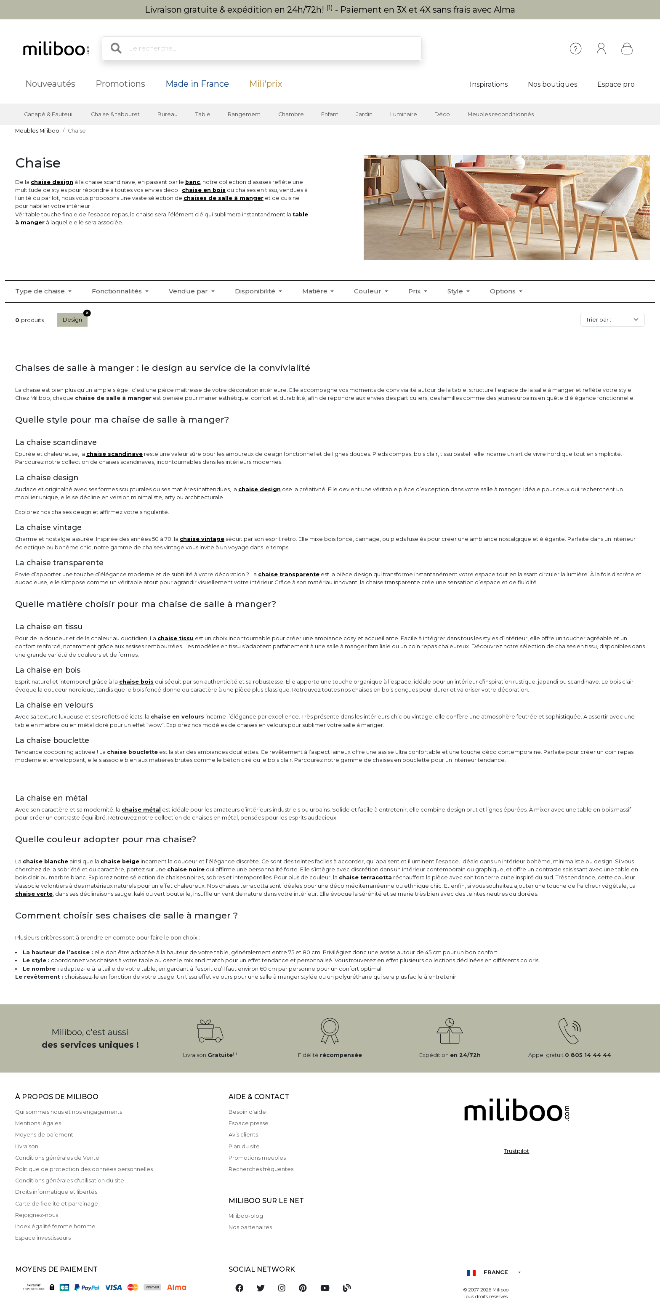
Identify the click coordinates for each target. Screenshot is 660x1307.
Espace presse (249, 1123)
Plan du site (244, 1146)
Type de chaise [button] (41, 291)
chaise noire (186, 869)
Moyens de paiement (44, 1134)
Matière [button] (315, 291)
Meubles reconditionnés (501, 114)
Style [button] (456, 291)
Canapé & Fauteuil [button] (49, 114)
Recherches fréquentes (261, 1169)
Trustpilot (516, 1151)
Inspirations (489, 84)
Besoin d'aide (247, 1112)
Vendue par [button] (189, 291)
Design (75, 318)
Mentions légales (38, 1123)
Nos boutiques (552, 84)
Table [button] (202, 114)
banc (192, 182)
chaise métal (141, 810)
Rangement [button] (244, 114)
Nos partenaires (250, 1227)
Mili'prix (265, 84)
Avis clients (243, 1134)
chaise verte (34, 894)
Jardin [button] (364, 114)
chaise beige (120, 861)
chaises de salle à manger (223, 198)
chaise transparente (288, 574)
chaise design (52, 182)
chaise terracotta (365, 877)
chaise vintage (202, 539)
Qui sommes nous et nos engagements (68, 1112)
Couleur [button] (368, 291)
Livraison (26, 1146)
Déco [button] (442, 114)
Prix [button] (415, 291)
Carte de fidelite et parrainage (56, 1204)
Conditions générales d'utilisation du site (69, 1180)
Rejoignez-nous (36, 1215)
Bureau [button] (167, 114)
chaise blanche (45, 861)
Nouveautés (50, 84)
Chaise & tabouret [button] (115, 114)
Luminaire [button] (403, 114)
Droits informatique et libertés (56, 1192)
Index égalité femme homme (55, 1226)
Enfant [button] (329, 114)
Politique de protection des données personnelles (84, 1169)
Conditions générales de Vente (57, 1158)
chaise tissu (175, 638)
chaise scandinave (114, 454)
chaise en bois (204, 190)
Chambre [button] (291, 114)
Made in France (197, 84)
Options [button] (503, 291)
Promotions (120, 84)
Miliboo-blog (246, 1216)
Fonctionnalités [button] (118, 291)
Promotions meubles (257, 1158)
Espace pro (616, 84)
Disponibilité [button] (256, 291)
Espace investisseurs (43, 1238)
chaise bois (136, 682)
